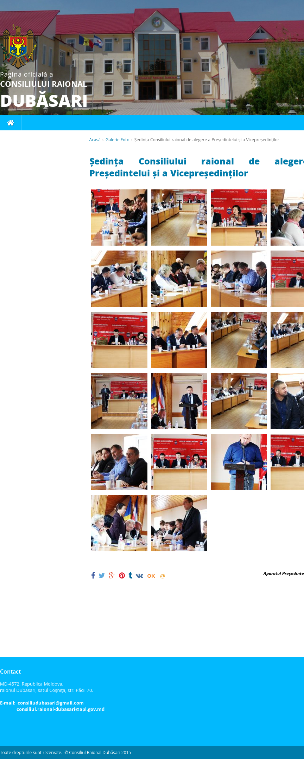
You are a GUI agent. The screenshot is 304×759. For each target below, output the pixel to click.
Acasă (95, 140)
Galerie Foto (117, 140)
